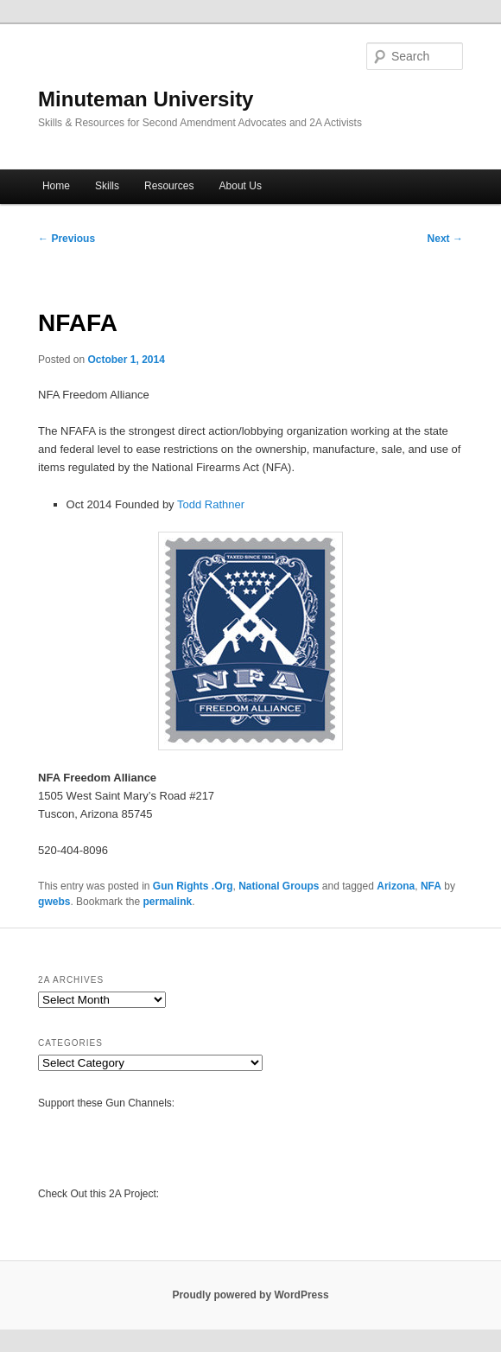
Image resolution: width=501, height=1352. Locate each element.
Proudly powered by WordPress (250, 1295)
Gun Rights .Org (193, 886)
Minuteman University (145, 99)
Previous (66, 239)
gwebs (54, 902)
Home (56, 186)
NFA (431, 886)
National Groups (278, 886)
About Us (240, 186)
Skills (107, 186)
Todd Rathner (210, 504)
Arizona (396, 886)
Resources (168, 186)
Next (445, 239)
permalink (167, 902)
